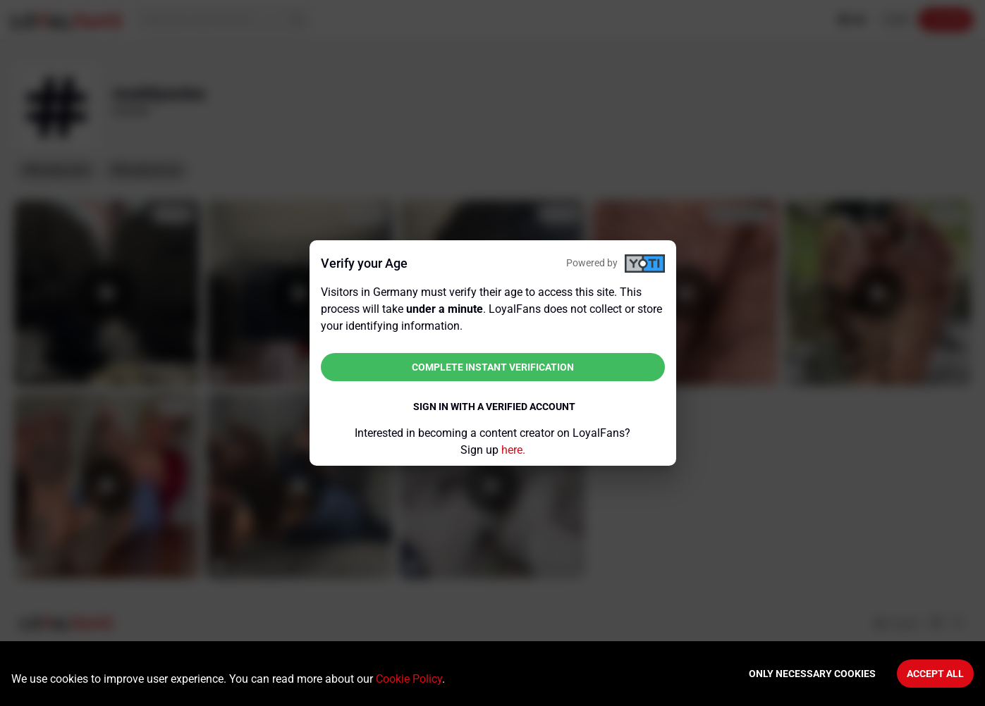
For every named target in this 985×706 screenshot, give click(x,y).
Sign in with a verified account (494, 406)
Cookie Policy (409, 679)
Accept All (935, 673)
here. (513, 450)
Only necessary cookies (812, 673)
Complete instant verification (493, 367)
